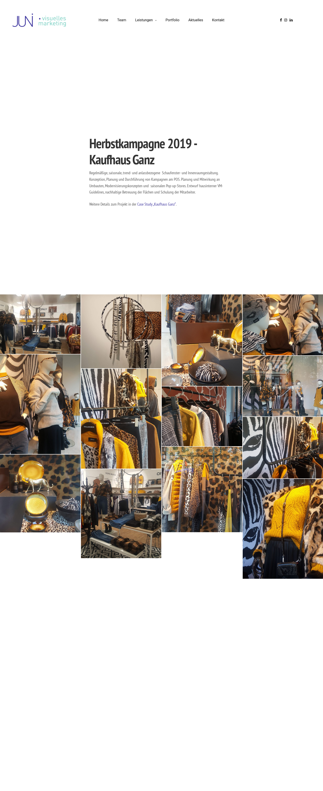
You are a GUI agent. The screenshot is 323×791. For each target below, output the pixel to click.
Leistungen (144, 20)
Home (103, 20)
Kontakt (218, 20)
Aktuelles (195, 20)
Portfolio (172, 20)
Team (121, 20)
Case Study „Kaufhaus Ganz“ (156, 204)
